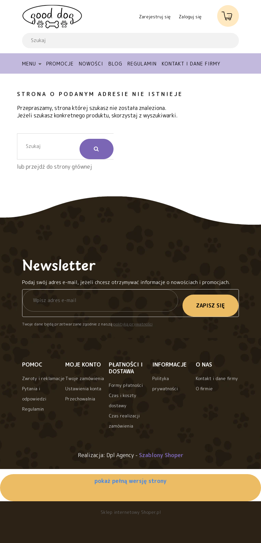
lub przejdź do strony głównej (54, 166)
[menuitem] (34, 63)
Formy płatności (126, 385)
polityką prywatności (133, 324)
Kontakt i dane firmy (217, 378)
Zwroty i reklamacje (43, 378)
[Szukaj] (222, 40)
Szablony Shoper (161, 455)
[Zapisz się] (210, 306)
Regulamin (33, 409)
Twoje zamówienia (84, 378)
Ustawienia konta (83, 389)
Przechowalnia (80, 399)
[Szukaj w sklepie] (115, 40)
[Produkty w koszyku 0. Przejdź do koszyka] (228, 14)
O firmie (204, 389)
